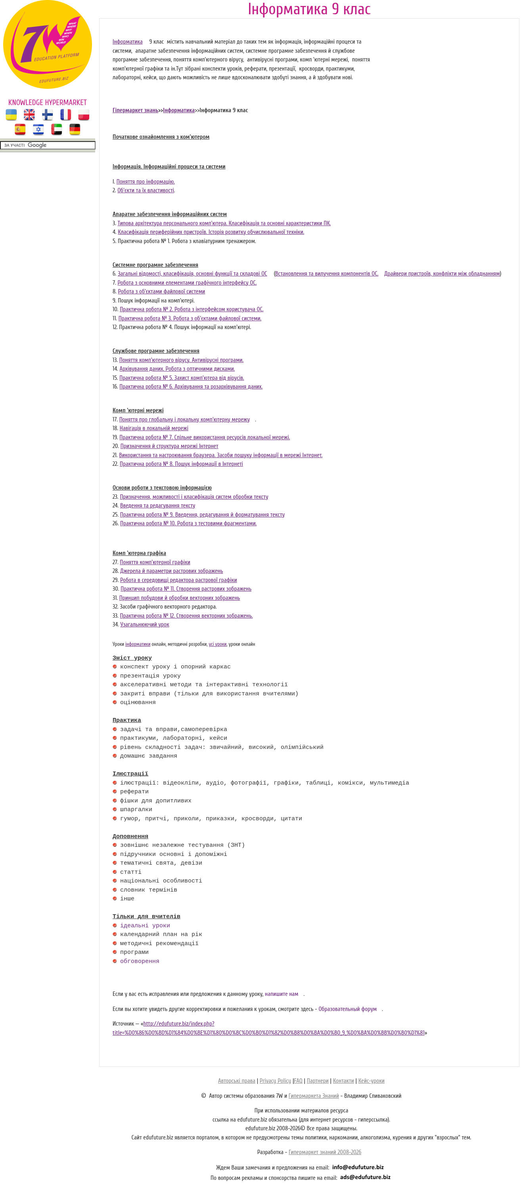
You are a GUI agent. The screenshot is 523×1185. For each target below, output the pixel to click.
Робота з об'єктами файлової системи (161, 291)
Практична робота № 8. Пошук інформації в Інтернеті (181, 464)
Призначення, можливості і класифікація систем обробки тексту (194, 497)
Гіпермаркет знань (135, 110)
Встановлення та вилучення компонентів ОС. (326, 273)
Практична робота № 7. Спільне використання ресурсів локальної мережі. (204, 437)
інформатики (137, 644)
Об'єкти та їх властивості (145, 190)
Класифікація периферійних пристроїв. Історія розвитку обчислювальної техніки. (211, 232)
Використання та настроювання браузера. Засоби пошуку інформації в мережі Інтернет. (220, 455)
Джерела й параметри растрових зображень (171, 571)
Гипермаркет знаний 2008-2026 (325, 1152)
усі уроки (217, 644)
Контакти (343, 1081)
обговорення (139, 962)
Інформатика (128, 41)
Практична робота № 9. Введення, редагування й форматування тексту (202, 514)
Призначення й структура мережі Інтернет (169, 446)
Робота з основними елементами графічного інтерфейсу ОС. (187, 282)
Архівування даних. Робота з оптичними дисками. (177, 369)
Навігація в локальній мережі (154, 428)
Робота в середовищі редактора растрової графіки (178, 580)
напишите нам (282, 994)
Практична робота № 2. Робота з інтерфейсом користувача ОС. (191, 309)
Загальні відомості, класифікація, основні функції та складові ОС (192, 273)
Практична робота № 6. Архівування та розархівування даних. (190, 386)
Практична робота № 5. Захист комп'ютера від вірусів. (181, 378)
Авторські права (236, 1081)
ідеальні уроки (145, 926)
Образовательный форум (347, 1009)
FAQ (298, 1081)
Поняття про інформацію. (146, 181)
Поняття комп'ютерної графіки (155, 562)
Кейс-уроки (371, 1081)
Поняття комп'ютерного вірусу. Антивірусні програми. (181, 360)
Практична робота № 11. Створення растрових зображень (186, 589)
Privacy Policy (275, 1081)
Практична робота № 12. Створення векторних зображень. (186, 616)
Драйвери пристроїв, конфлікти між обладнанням (442, 273)
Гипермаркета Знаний (314, 1096)
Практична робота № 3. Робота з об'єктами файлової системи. (190, 318)
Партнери (318, 1081)
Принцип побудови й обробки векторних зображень (179, 598)
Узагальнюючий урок (145, 624)
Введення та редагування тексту (157, 505)
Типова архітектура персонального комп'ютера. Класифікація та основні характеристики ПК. (224, 223)
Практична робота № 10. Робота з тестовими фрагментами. (188, 523)
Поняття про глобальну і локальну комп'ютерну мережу (184, 419)
